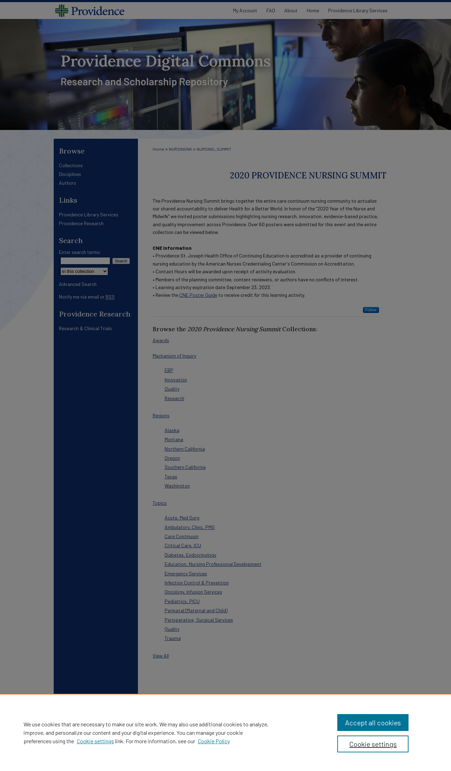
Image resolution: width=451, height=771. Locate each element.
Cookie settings (95, 741)
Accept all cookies (373, 722)
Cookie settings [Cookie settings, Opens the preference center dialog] (373, 744)
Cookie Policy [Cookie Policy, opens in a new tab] (214, 741)
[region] (225, 732)
